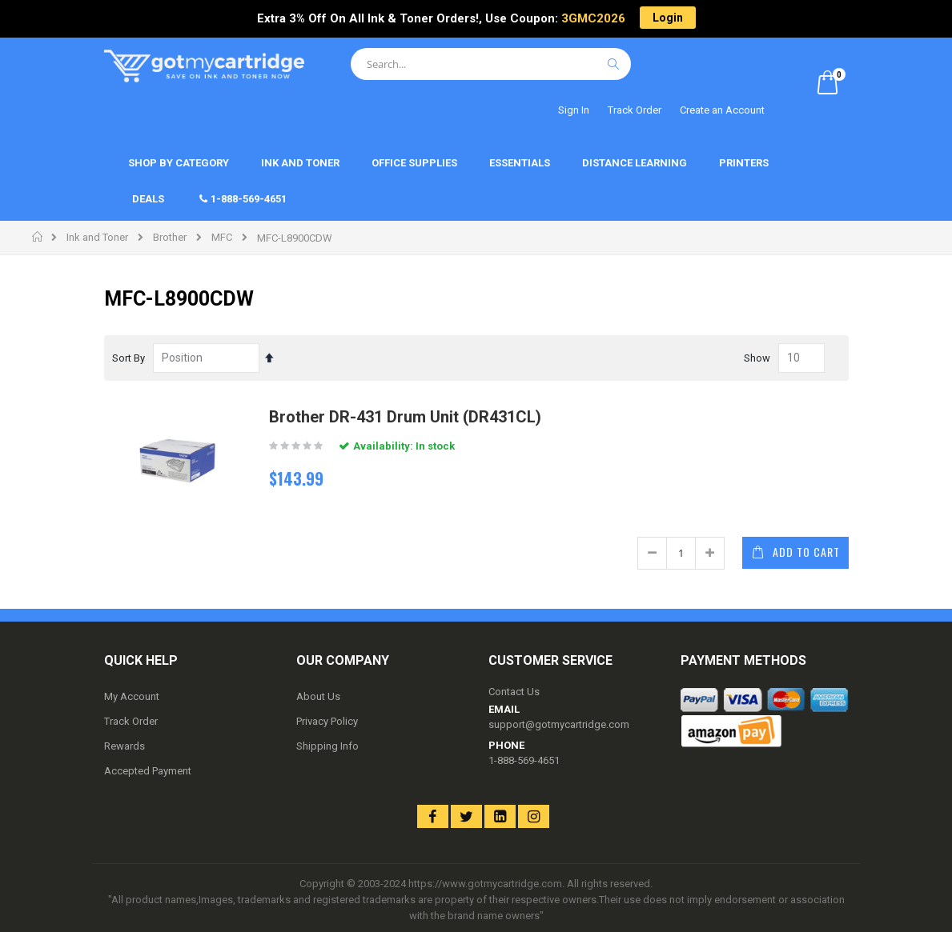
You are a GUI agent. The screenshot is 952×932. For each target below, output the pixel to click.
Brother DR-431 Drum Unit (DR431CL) (405, 416)
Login (668, 17)
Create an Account (722, 110)
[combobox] (491, 64)
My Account (131, 696)
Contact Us (514, 692)
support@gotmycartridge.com (558, 724)
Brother (170, 237)
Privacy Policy (327, 721)
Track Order (634, 110)
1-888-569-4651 (524, 760)
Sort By (128, 358)
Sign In (573, 110)
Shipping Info (327, 746)
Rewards (124, 746)
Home (38, 237)
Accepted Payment (147, 771)
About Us (318, 696)
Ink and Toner (97, 237)
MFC (221, 237)
